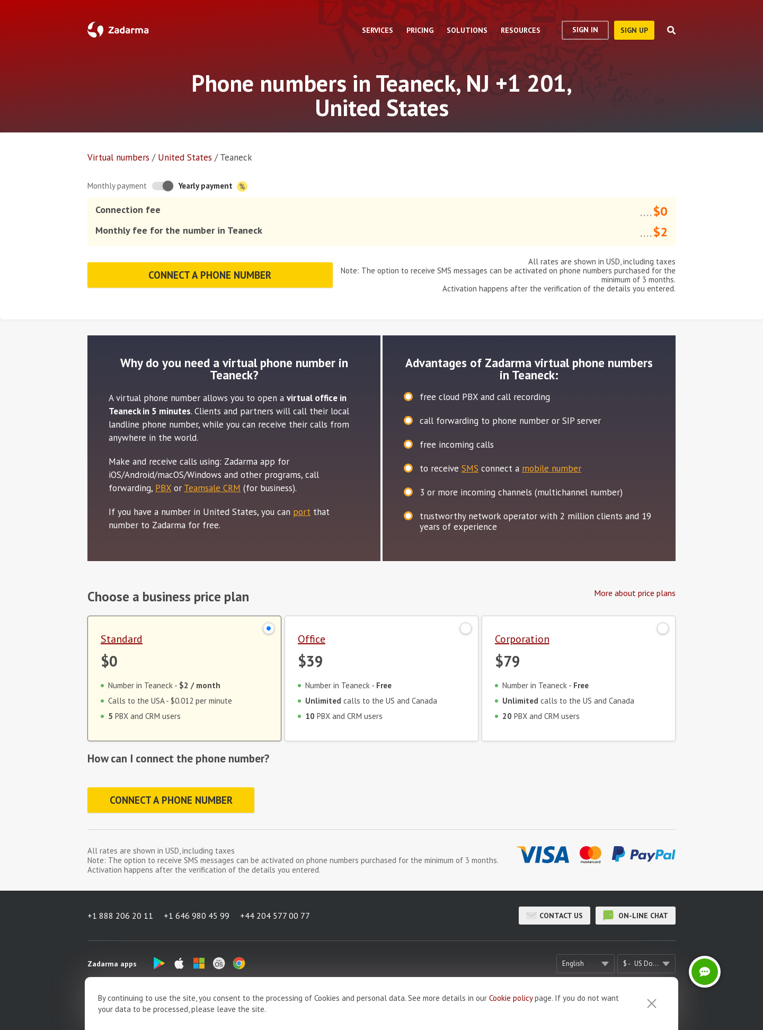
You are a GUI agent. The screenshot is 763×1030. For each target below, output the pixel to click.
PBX (163, 488)
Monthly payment (117, 186)
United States (185, 157)
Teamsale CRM (212, 488)
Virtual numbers (118, 157)
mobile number (551, 468)
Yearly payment (213, 186)
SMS (470, 468)
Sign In (585, 29)
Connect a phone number (209, 275)
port (301, 512)
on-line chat (635, 915)
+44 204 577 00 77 (275, 915)
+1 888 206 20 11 (120, 915)
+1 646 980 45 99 (196, 915)
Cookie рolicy (511, 1016)
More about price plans (635, 593)
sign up (634, 30)
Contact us (554, 915)
